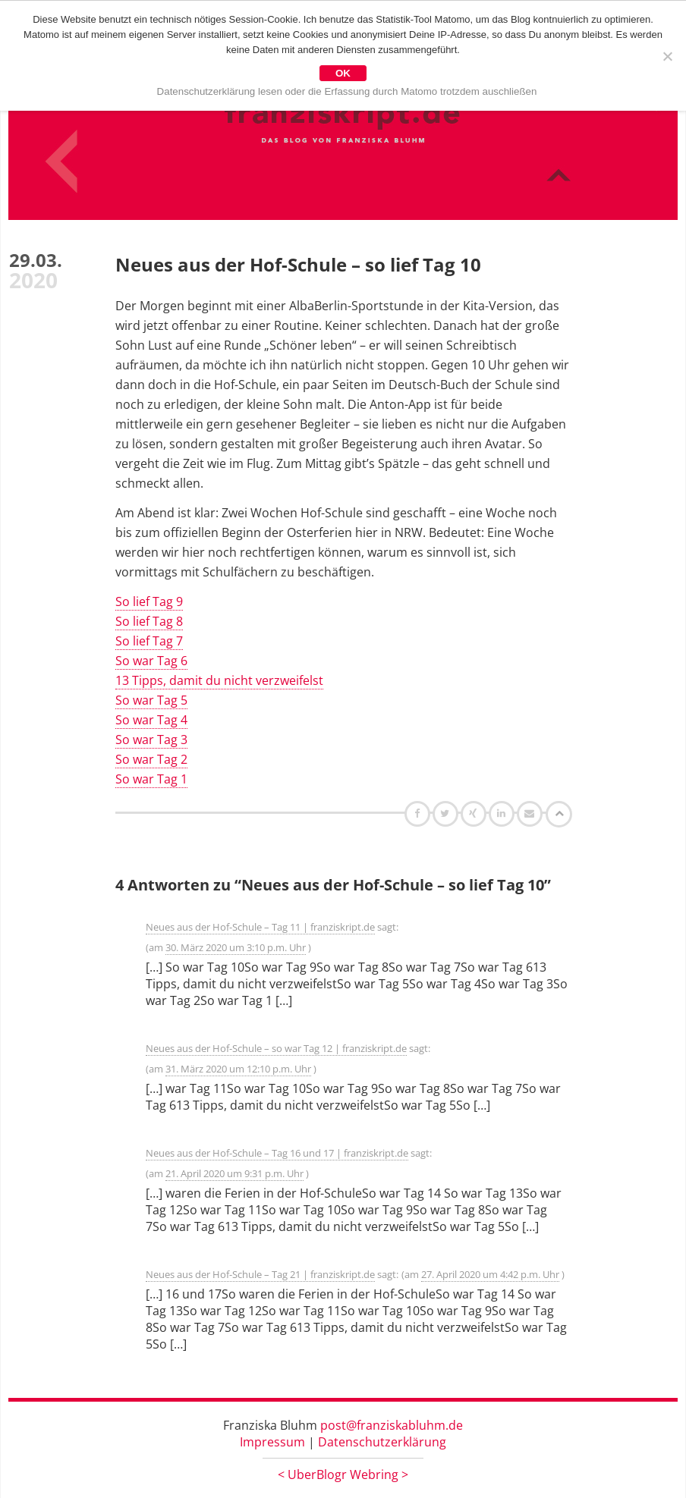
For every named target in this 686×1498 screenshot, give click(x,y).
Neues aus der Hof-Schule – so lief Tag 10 (298, 264)
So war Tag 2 (151, 759)
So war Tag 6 (151, 660)
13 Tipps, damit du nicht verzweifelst (219, 680)
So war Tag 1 (151, 779)
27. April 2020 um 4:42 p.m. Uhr (490, 1274)
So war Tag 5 (151, 700)
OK (343, 73)
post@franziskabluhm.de (391, 1425)
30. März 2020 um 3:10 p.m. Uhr (235, 947)
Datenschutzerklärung (382, 1442)
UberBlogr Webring (343, 1474)
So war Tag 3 (151, 739)
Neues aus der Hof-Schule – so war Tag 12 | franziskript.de (276, 1048)
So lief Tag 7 (149, 641)
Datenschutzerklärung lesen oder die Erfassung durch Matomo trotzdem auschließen (347, 91)
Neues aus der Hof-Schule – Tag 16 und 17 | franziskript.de (277, 1153)
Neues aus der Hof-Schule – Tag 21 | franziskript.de (260, 1274)
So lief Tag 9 (149, 601)
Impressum (272, 1442)
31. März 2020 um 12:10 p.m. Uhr (238, 1069)
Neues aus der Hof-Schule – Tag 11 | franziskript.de (260, 927)
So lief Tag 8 (149, 621)
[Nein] (667, 56)
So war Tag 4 (151, 719)
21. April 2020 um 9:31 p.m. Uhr (234, 1173)
